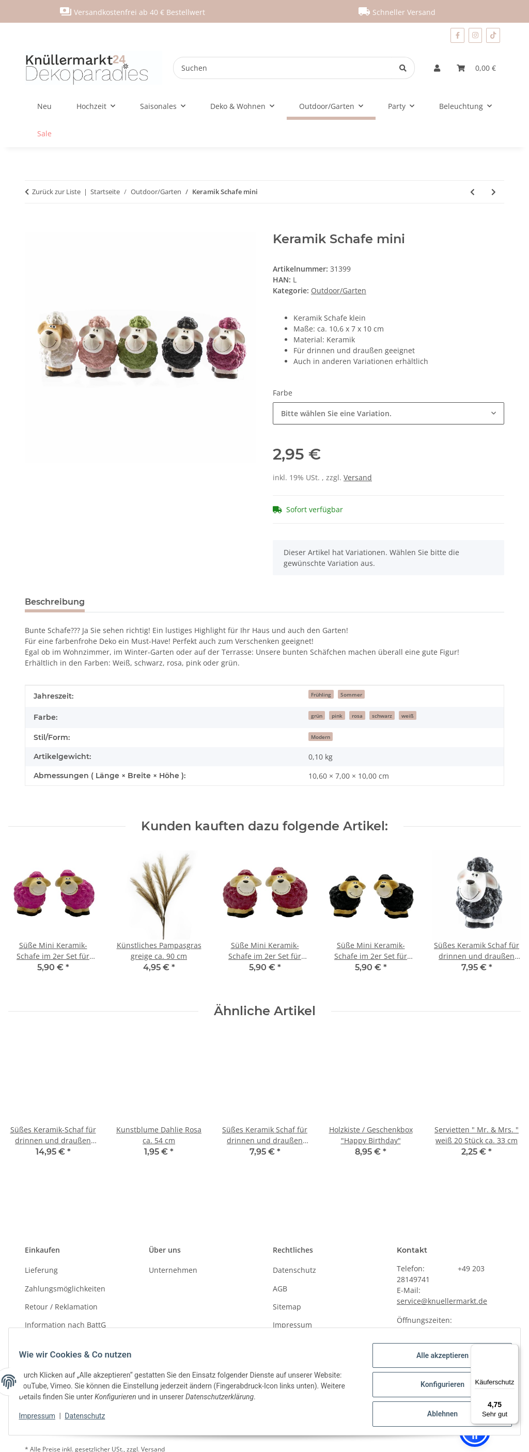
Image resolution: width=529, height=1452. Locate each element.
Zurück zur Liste (56, 191)
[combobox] (388, 413)
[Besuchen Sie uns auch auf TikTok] (493, 35)
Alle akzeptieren (436, 1362)
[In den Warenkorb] (33, 226)
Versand (358, 477)
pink (337, 715)
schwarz (382, 715)
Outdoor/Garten (338, 290)
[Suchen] (282, 68)
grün (316, 715)
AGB (280, 1288)
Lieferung (41, 1270)
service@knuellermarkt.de (442, 1301)
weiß (407, 715)
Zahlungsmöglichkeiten (65, 1288)
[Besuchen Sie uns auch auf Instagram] (476, 35)
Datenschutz (91, 1419)
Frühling (321, 694)
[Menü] (512, 1350)
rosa (357, 715)
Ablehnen (436, 1415)
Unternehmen (173, 1270)
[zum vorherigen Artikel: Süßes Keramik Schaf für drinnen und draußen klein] (472, 192)
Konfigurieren (436, 1388)
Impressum (43, 1419)
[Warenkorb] (476, 68)
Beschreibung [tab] (55, 602)
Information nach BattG (65, 1325)
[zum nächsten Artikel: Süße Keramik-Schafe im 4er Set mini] (493, 192)
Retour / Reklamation (61, 1307)
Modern (320, 736)
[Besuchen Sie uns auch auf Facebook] (457, 35)
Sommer (351, 694)
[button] (437, 68)
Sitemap (287, 1307)
